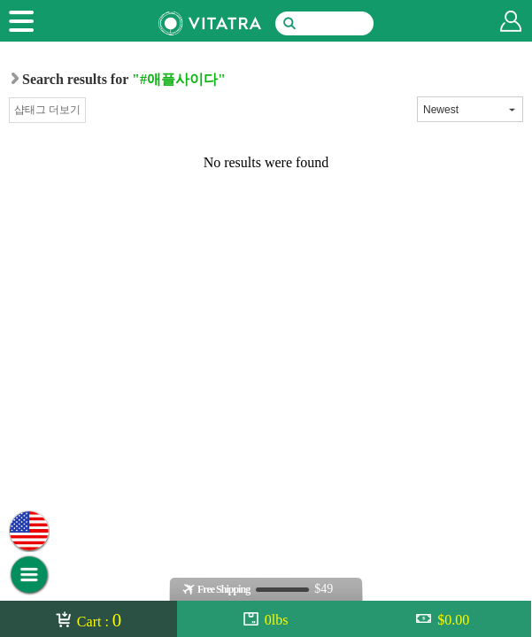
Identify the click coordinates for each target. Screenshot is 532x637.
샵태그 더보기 (47, 110)
